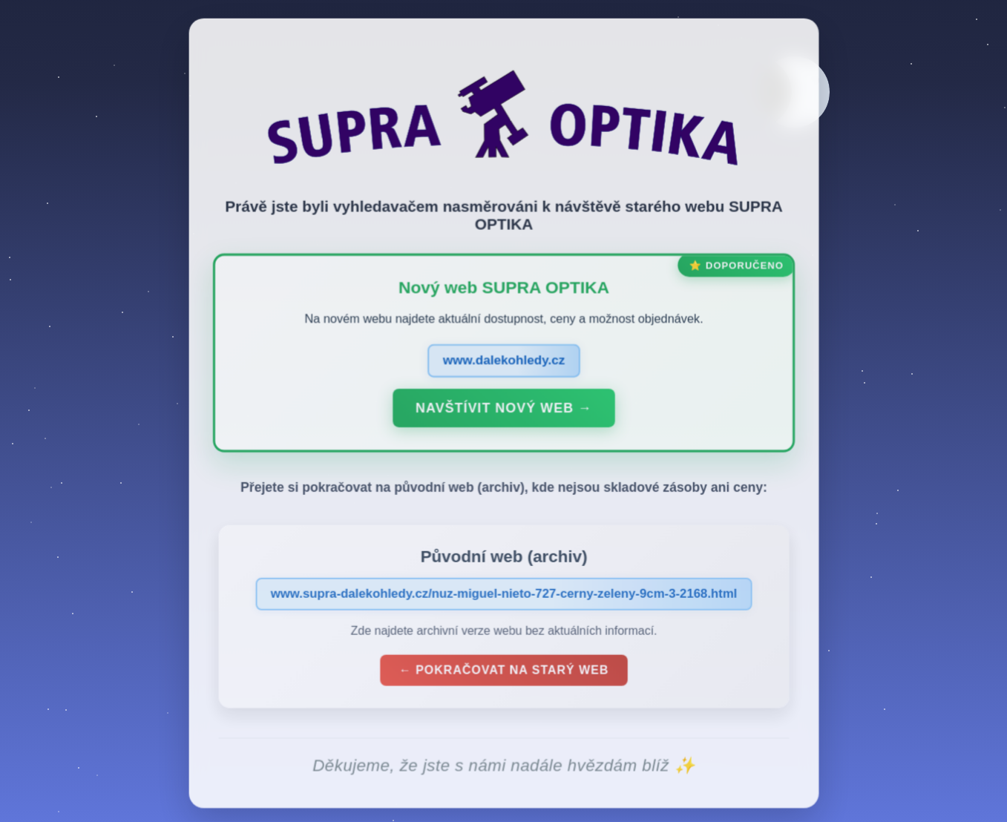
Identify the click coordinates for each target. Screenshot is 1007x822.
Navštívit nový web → (503, 411)
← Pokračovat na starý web (504, 674)
